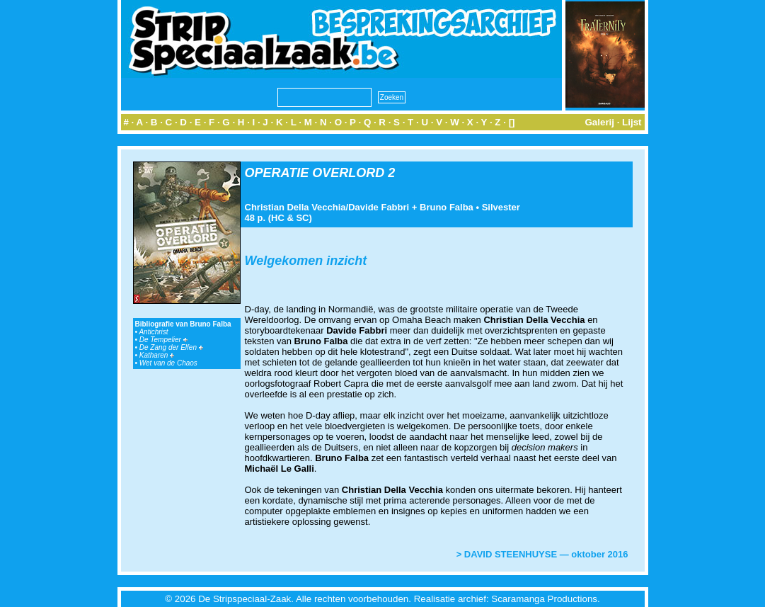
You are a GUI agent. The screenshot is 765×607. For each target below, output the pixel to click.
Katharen (156, 355)
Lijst (631, 122)
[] (512, 122)
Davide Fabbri (378, 207)
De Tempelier (163, 340)
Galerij (599, 122)
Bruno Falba (446, 207)
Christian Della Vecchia (295, 207)
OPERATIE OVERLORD (315, 173)
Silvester (501, 207)
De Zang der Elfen (171, 347)
